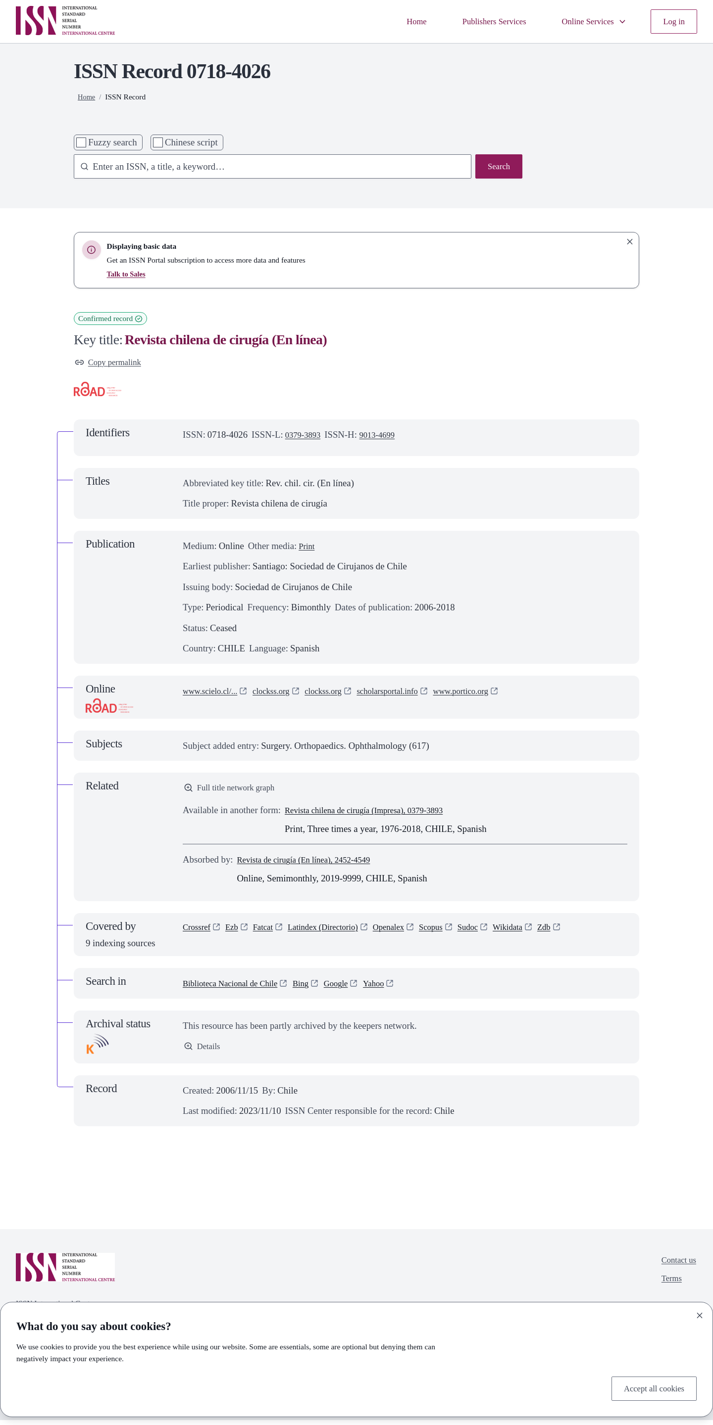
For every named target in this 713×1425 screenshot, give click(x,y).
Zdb (576, 932)
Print (307, 548)
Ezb (236, 932)
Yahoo (393, 987)
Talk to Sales (128, 274)
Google (352, 987)
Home (396, 21)
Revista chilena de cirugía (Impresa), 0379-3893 (374, 814)
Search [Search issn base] (497, 167)
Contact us (676, 1265)
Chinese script (191, 142)
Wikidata (537, 932)
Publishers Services (480, 21)
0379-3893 (305, 437)
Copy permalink (111, 363)
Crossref (198, 932)
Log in (673, 21)
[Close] (700, 1313)
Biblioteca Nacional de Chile (236, 987)
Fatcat (269, 932)
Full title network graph (234, 791)
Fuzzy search (112, 142)
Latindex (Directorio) (336, 932)
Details (203, 1051)
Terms (668, 1286)
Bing (314, 987)
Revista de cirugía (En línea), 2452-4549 (312, 864)
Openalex (408, 932)
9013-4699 (384, 437)
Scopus (454, 932)
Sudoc (494, 932)
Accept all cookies (650, 1387)
